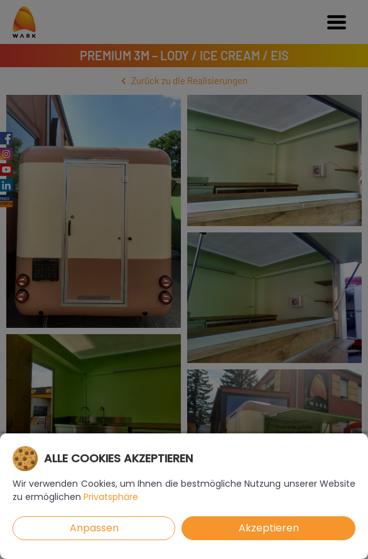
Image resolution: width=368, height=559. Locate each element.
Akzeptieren (269, 528)
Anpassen (94, 528)
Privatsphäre (111, 497)
